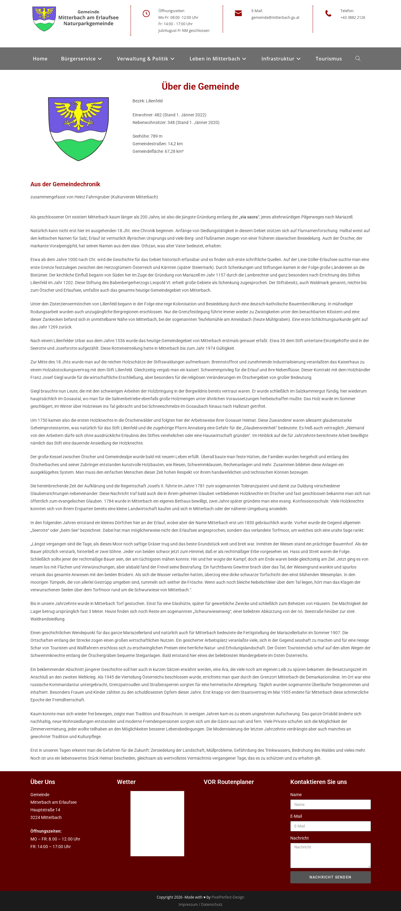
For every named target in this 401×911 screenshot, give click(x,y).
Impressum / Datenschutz (201, 904)
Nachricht (299, 838)
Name (296, 794)
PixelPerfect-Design (228, 897)
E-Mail (296, 816)
